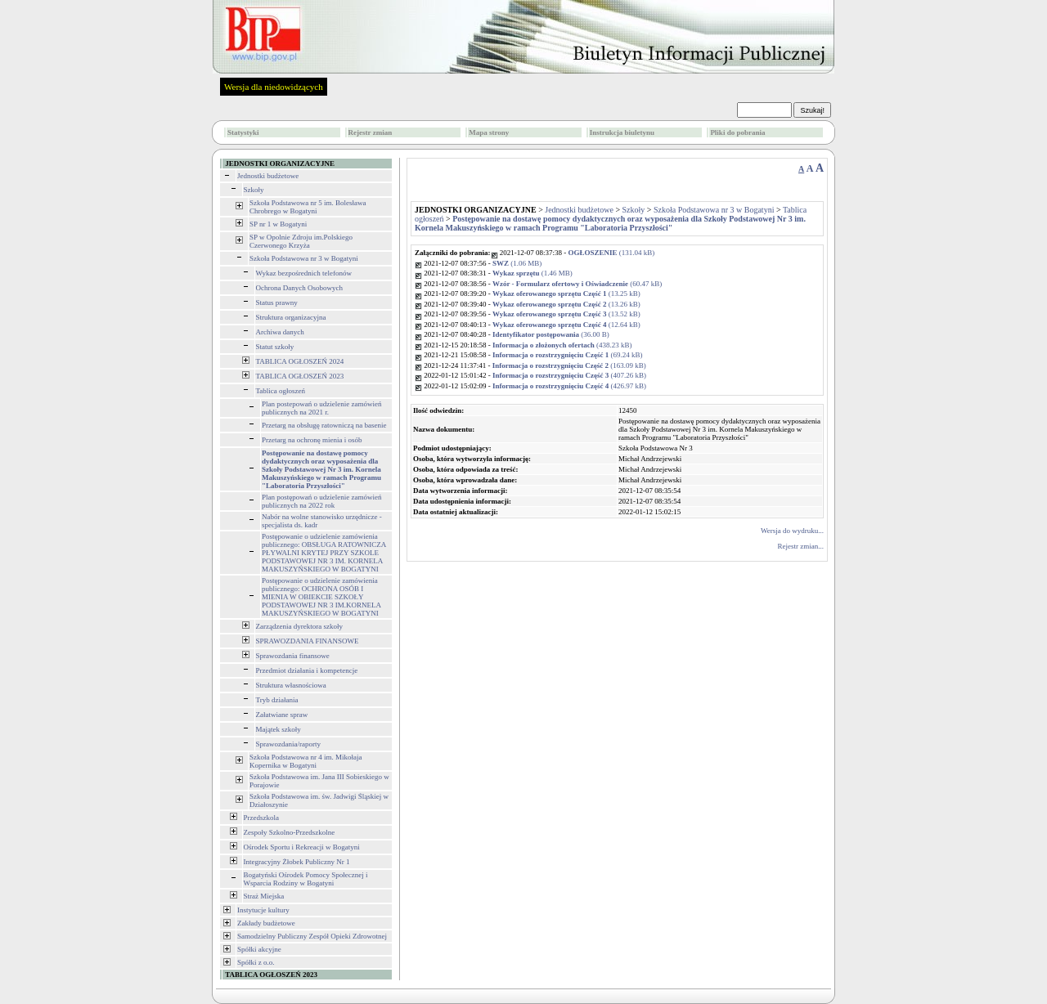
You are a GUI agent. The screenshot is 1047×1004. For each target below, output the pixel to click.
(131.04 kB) (611, 253)
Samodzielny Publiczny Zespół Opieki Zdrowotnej (312, 936)
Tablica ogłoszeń (281, 391)
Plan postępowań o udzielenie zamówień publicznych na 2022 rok (321, 501)
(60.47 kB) (577, 284)
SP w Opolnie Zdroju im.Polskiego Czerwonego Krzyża (301, 241)
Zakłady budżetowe (266, 923)
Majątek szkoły (278, 729)
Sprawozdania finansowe (293, 656)
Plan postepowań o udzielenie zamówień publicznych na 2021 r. (321, 408)
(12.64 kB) (566, 324)
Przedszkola (261, 818)
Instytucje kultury (263, 910)
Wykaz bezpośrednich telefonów (304, 273)
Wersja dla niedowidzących (273, 87)
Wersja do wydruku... (792, 531)
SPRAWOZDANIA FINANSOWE (307, 641)
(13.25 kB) (566, 293)
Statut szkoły (275, 347)
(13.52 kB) (566, 314)
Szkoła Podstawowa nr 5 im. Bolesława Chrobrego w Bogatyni (307, 207)
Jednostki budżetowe (268, 176)
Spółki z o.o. (256, 962)
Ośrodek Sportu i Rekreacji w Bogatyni (302, 847)
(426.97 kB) (569, 386)
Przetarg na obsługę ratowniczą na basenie (324, 425)
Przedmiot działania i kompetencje (307, 670)
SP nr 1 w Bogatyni (278, 224)
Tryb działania (277, 700)
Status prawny (277, 302)
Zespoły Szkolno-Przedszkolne (289, 832)
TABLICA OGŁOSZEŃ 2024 (300, 361)
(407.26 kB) (569, 375)
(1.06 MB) (516, 263)
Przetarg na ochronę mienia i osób (312, 440)
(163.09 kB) (569, 365)
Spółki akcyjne (259, 949)
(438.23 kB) (561, 345)
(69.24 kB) (567, 355)
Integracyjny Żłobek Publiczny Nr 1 (297, 862)
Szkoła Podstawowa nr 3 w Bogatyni (303, 258)
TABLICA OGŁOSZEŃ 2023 (300, 376)
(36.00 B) (550, 334)
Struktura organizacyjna (291, 317)
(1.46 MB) (532, 273)
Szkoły (254, 190)
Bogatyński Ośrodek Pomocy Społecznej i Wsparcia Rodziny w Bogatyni (306, 879)
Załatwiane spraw (282, 714)
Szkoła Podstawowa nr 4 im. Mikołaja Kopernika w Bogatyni (305, 761)
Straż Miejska (264, 896)
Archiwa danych (280, 332)
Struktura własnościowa (291, 685)
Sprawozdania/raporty (288, 744)
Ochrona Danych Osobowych (299, 288)
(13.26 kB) (566, 304)
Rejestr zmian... (801, 546)
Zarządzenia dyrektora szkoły (299, 626)
